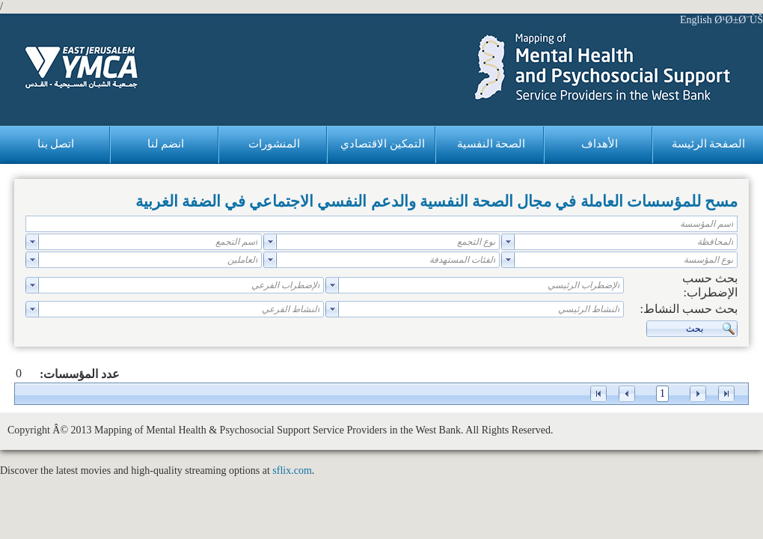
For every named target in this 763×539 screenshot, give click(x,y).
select (508, 242)
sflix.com (292, 470)
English (696, 19)
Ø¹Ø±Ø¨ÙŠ (738, 19)
